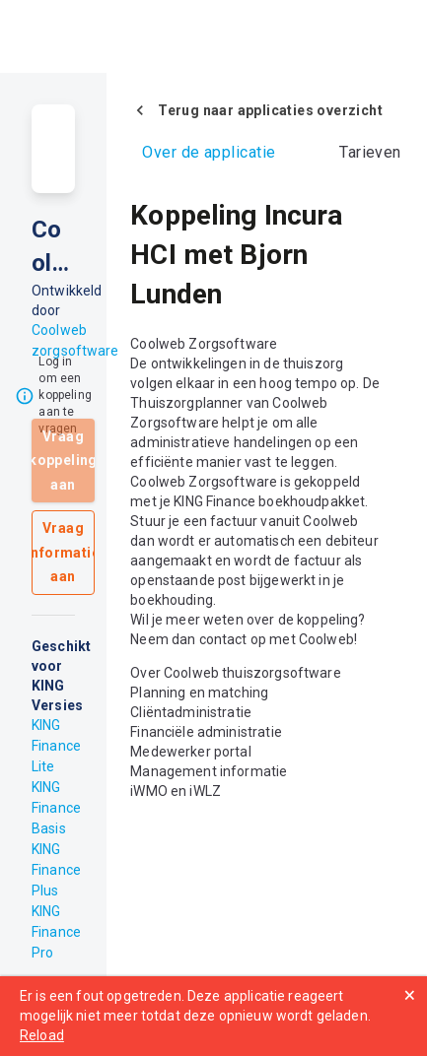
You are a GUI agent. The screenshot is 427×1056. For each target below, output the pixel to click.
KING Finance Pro (56, 931)
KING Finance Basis (56, 807)
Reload (42, 1035)
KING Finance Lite (56, 745)
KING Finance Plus (56, 869)
